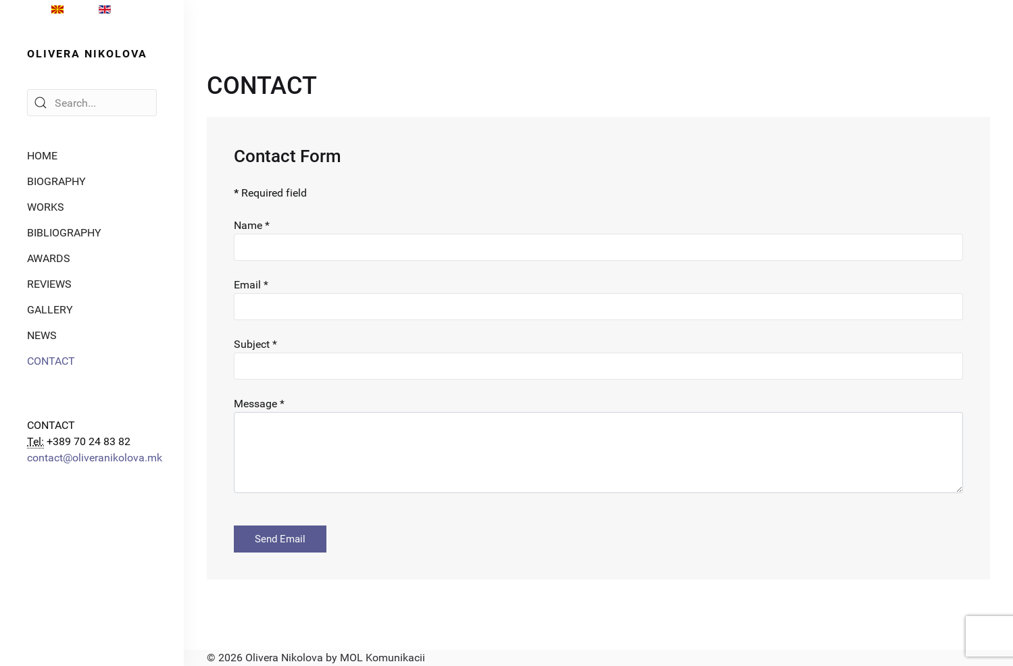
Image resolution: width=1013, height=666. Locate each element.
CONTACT (51, 361)
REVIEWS (49, 284)
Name (252, 225)
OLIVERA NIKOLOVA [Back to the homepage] (87, 53)
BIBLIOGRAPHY (64, 232)
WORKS (45, 207)
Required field (270, 192)
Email (251, 284)
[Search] (92, 102)
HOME (42, 155)
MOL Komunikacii (382, 657)
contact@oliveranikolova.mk (94, 457)
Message (259, 403)
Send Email (280, 539)
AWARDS (48, 258)
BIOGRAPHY (56, 181)
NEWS (42, 335)
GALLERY (50, 309)
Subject (255, 344)
